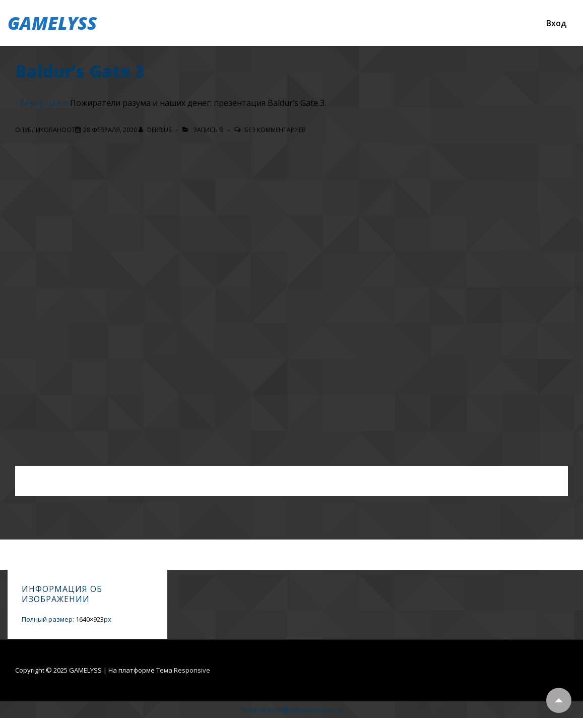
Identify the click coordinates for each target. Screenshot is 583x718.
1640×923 (90, 619)
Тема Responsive (183, 670)
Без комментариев (275, 130)
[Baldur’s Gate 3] (110, 130)
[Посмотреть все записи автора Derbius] (156, 130)
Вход (556, 23)
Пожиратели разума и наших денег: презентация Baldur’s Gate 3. (198, 102)
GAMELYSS (52, 23)
